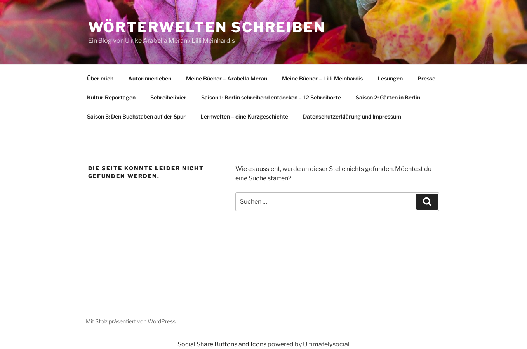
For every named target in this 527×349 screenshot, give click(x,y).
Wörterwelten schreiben (206, 27)
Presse (426, 78)
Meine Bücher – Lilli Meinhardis (322, 78)
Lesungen (390, 78)
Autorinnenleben (149, 78)
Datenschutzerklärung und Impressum (352, 116)
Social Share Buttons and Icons (221, 344)
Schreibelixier (168, 97)
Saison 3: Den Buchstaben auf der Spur (136, 116)
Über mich (100, 78)
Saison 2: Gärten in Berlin (388, 97)
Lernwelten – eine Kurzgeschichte (244, 116)
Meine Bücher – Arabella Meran (226, 78)
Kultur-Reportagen (111, 97)
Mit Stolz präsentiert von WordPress (131, 321)
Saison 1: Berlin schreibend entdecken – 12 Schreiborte (271, 97)
